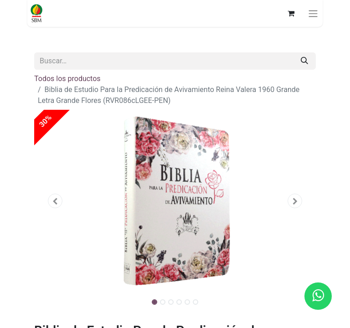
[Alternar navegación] (313, 13)
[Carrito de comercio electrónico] (291, 13)
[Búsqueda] (304, 61)
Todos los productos (67, 78)
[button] (55, 201)
